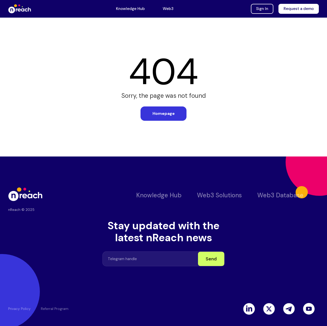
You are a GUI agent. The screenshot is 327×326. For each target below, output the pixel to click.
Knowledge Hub (130, 9)
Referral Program (54, 309)
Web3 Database (280, 195)
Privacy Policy (19, 309)
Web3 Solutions (219, 195)
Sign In (262, 8)
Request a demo (299, 8)
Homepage (164, 113)
